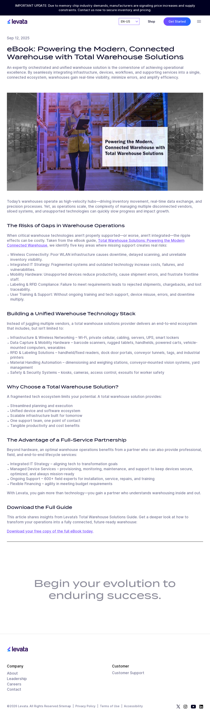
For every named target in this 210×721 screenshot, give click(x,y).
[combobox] (129, 21)
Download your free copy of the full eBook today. (50, 531)
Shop (151, 21)
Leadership (17, 678)
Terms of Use (110, 706)
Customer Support (128, 673)
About (12, 673)
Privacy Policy (85, 706)
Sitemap (65, 706)
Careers (14, 684)
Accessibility (133, 706)
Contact (14, 689)
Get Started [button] (177, 21)
